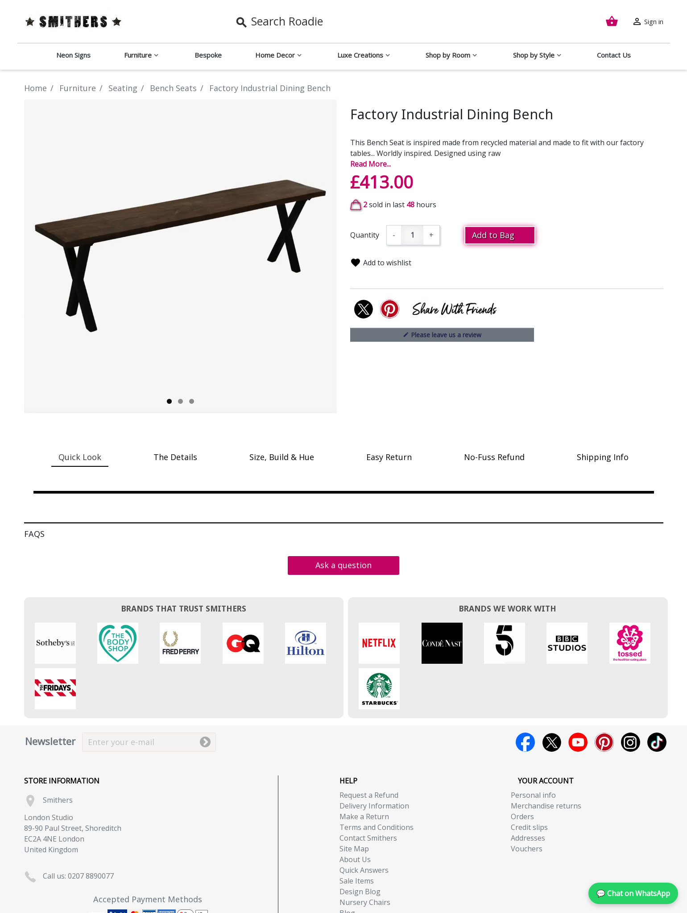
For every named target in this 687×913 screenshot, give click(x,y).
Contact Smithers (368, 792)
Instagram (630, 696)
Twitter (551, 696)
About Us (355, 814)
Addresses (528, 792)
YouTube (578, 696)
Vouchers (526, 803)
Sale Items (356, 835)
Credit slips (529, 782)
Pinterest (604, 696)
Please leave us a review (442, 334)
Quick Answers (364, 824)
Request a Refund (368, 749)
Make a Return (364, 771)
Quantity (364, 235)
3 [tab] (192, 401)
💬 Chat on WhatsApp (633, 893)
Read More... (370, 164)
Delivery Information (374, 760)
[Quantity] (412, 235)
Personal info (533, 749)
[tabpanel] (180, 256)
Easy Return (389, 457)
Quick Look (79, 457)
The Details (175, 457)
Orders (522, 771)
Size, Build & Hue (281, 457)
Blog (347, 867)
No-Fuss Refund (494, 457)
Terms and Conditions (376, 782)
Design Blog (360, 846)
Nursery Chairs (364, 857)
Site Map (354, 803)
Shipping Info (603, 457)
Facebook (525, 696)
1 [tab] (169, 401)
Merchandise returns (546, 760)
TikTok (656, 696)
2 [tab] (180, 401)
